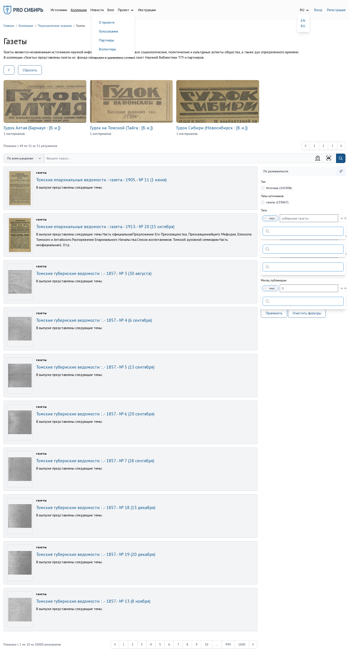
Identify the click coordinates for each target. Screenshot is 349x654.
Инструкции (147, 10)
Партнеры (106, 40)
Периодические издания (55, 26)
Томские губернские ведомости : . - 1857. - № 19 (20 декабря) (95, 554)
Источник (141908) (279, 188)
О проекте (107, 22)
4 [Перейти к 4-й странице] (151, 644)
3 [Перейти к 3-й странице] (142, 644)
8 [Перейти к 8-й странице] (187, 644)
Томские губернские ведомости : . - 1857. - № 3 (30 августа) (94, 273)
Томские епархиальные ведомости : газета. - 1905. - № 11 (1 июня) (101, 180)
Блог (110, 10)
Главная (9, 26)
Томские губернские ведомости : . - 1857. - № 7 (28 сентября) (95, 461)
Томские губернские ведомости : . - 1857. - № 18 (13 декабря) (95, 507)
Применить (274, 313)
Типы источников (272, 196)
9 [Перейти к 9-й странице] (196, 644)
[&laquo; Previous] (305, 146)
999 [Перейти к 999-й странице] (228, 644)
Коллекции (79, 10)
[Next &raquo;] (253, 644)
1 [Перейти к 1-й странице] (314, 146)
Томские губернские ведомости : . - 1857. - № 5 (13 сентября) (95, 367)
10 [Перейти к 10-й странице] (206, 644)
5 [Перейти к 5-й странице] (160, 644)
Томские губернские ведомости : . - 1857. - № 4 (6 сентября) (94, 320)
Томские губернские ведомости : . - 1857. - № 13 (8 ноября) (93, 601)
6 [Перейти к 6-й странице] (169, 644)
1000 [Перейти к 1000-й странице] (241, 644)
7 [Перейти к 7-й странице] (178, 644)
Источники (59, 10)
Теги (264, 210)
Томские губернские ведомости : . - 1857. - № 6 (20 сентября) (95, 414)
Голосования (108, 31)
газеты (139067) (277, 202)
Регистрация (336, 10)
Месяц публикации (273, 280)
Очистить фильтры (307, 313)
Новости (97, 10)
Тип (263, 182)
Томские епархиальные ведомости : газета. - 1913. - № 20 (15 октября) (105, 226)
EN (303, 20)
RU (303, 26)
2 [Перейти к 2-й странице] (323, 146)
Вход (318, 10)
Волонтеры (107, 49)
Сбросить (30, 70)
